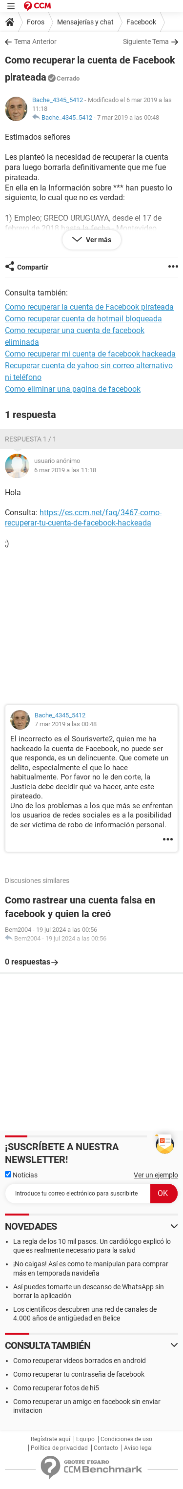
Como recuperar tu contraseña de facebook (78, 1374)
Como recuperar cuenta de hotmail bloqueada (83, 318)
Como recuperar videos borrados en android (79, 1360)
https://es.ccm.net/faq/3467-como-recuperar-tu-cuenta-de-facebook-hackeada (83, 517)
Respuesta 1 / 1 (31, 439)
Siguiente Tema (146, 41)
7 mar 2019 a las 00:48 (128, 117)
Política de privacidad (59, 1448)
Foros (35, 22)
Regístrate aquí (50, 1439)
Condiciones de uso (126, 1439)
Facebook (141, 22)
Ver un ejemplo (156, 1175)
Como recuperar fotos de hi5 (56, 1388)
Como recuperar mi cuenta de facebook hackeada (90, 353)
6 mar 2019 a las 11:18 (65, 470)
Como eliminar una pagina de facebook (73, 389)
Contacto (106, 1448)
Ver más (97, 240)
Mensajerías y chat (85, 22)
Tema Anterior (35, 41)
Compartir (32, 267)
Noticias (21, 1175)
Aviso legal (138, 1448)
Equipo (85, 1439)
